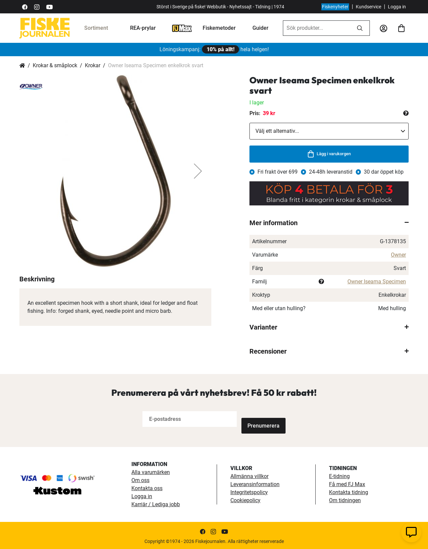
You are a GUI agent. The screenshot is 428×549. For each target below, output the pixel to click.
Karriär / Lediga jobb (155, 503)
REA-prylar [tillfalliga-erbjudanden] (143, 28)
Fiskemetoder (219, 28)
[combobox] (316, 28)
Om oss (140, 479)
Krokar (92, 65)
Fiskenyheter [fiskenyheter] (335, 6)
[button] (198, 171)
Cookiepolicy (245, 499)
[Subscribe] (263, 419)
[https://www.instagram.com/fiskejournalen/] (36, 6)
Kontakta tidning (348, 491)
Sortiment (96, 28)
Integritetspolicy (249, 491)
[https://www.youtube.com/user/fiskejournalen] (49, 6)
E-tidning (339, 475)
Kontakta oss (147, 487)
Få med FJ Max (347, 483)
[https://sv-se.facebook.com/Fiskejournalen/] (24, 6)
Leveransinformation (255, 483)
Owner (398, 255)
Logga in (397, 6)
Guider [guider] (260, 28)
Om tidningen (345, 499)
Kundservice (368, 6)
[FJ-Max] (182, 28)
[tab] (329, 223)
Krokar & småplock (55, 65)
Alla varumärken (150, 471)
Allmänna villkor (249, 475)
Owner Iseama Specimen (376, 281)
